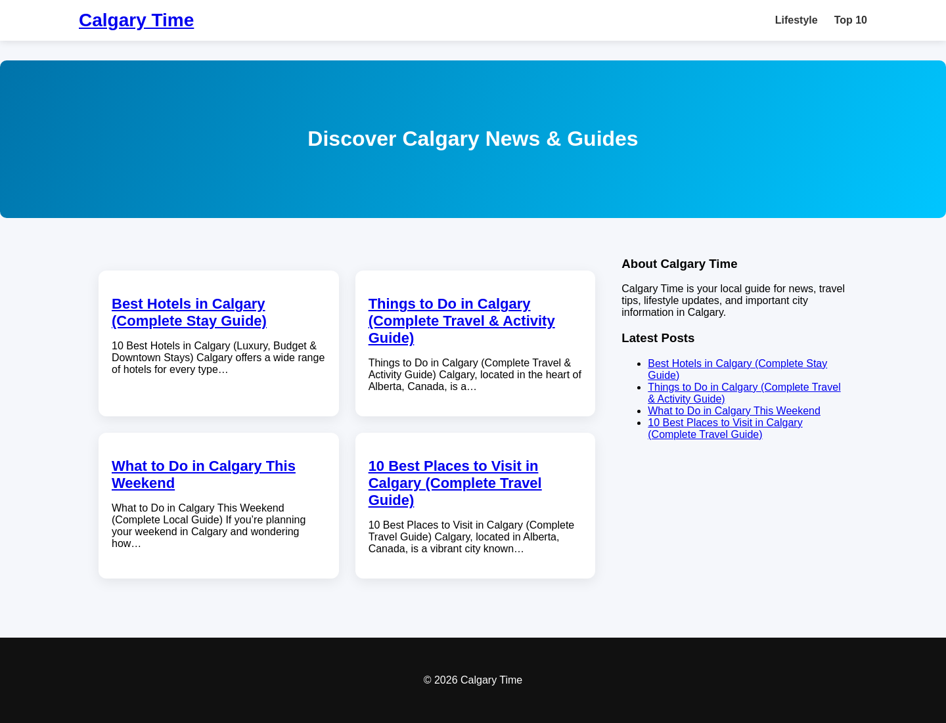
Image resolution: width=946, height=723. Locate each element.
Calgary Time (136, 20)
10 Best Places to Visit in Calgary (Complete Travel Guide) (455, 483)
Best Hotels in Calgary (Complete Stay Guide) (189, 312)
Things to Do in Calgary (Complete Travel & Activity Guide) (462, 321)
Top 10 (850, 20)
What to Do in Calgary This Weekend (734, 410)
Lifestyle (796, 20)
